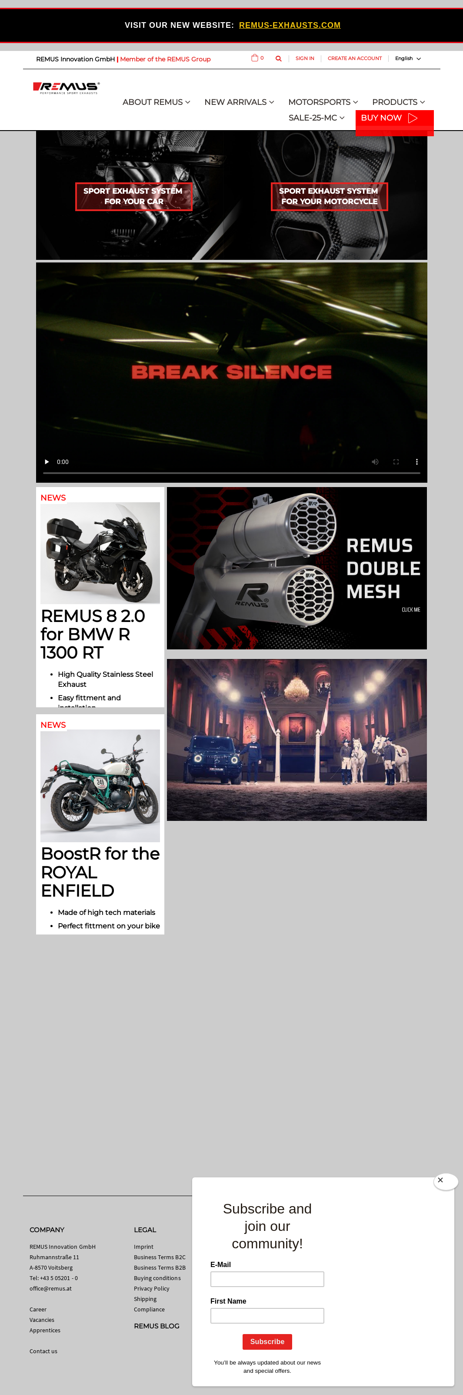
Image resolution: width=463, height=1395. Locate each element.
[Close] (446, 1183)
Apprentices (45, 1330)
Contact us (44, 1351)
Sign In (305, 58)
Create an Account (355, 58)
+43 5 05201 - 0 (59, 1278)
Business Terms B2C (160, 1257)
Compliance (149, 1309)
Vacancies (42, 1320)
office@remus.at (51, 1288)
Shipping (145, 1299)
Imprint (143, 1246)
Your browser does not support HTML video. (231, 372)
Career (38, 1309)
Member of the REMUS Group (165, 59)
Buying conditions (157, 1278)
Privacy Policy (152, 1288)
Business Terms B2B (160, 1267)
